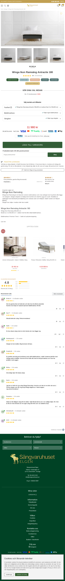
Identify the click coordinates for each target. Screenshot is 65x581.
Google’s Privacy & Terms (49, 567)
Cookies (32, 518)
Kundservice (7, 442)
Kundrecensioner (35, 79)
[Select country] (7, 5)
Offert (5, 448)
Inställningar (9, 574)
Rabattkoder (32, 502)
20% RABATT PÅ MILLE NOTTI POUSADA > (11, 1)
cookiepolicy (22, 569)
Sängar (6, 9)
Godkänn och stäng (22, 574)
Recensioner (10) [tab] (6, 293)
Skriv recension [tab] (58, 294)
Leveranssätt (38, 442)
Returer (36, 448)
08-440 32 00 (33, 475)
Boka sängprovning (32, 531)
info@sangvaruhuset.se (32, 477)
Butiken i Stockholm (32, 539)
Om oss (32, 508)
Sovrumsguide (32, 505)
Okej (55, 154)
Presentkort (32, 510)
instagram (32, 547)
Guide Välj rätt (54, 79)
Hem (2, 9)
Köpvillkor (32, 521)
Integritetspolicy (32, 523)
